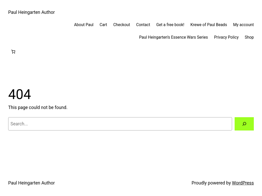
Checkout (121, 25)
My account (243, 25)
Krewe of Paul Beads (208, 25)
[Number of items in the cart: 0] (13, 52)
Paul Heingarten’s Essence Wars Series (173, 37)
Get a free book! (170, 25)
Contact (143, 25)
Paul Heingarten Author (31, 12)
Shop (249, 37)
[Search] (244, 123)
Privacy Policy (226, 37)
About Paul (83, 25)
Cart (103, 25)
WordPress (243, 183)
